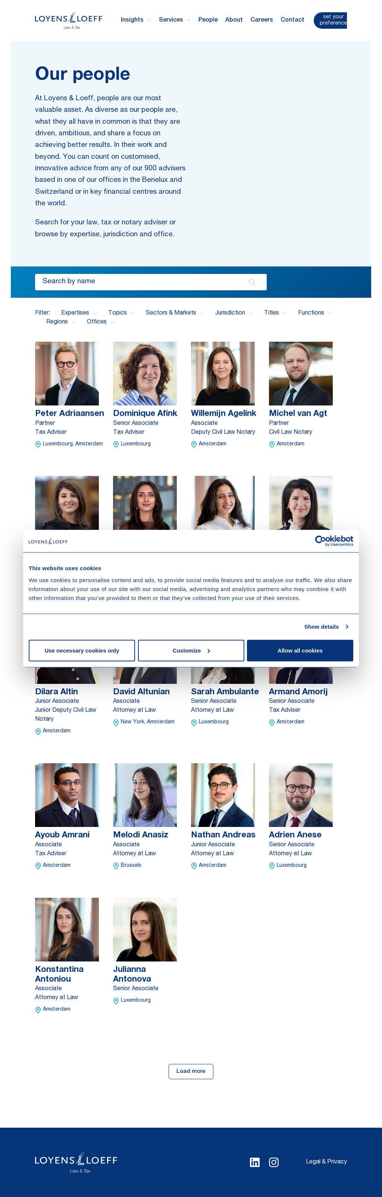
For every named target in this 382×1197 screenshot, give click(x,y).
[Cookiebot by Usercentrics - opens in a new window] (320, 541)
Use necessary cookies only (81, 650)
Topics (121, 313)
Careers (261, 20)
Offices (101, 322)
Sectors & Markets (175, 313)
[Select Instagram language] (274, 1162)
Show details (321, 626)
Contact (292, 20)
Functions (315, 313)
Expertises (79, 313)
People (208, 20)
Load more (191, 1071)
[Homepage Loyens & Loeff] (68, 20)
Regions (61, 322)
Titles (275, 313)
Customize (191, 650)
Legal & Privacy (326, 1162)
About (234, 20)
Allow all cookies (300, 650)
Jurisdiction (234, 313)
